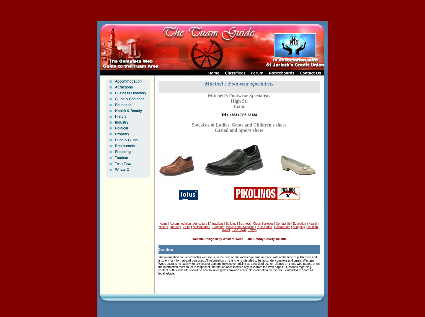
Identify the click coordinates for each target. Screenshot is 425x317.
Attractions (216, 223)
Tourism (312, 227)
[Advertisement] (212, 10)
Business (245, 223)
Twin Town (239, 230)
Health (312, 223)
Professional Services (240, 227)
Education (299, 223)
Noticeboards (201, 227)
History (163, 227)
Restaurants (282, 227)
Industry (175, 227)
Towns (252, 230)
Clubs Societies (263, 223)
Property (218, 227)
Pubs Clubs (264, 227)
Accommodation (180, 223)
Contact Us (283, 223)
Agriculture (200, 223)
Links (186, 227)
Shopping (298, 227)
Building (231, 223)
